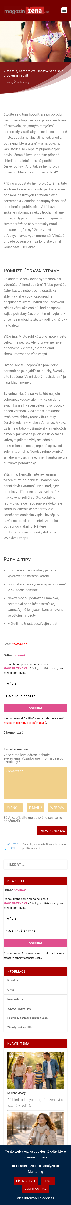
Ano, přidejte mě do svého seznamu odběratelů (33, 819)
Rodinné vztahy (16, 1093)
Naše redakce (15, 999)
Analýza (47, 1166)
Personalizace (24, 1166)
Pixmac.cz (19, 644)
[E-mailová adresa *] (36, 696)
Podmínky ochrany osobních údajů (27, 1017)
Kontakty (12, 980)
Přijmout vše (26, 1181)
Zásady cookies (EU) (19, 1027)
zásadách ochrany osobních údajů (25, 722)
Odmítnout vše (35, 1188)
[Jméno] (36, 684)
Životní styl (22, 82)
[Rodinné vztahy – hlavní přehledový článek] (35, 1088)
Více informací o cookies (35, 1198)
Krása (8, 82)
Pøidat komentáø (52, 831)
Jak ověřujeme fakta (19, 1008)
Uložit (48, 1181)
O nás (10, 989)
